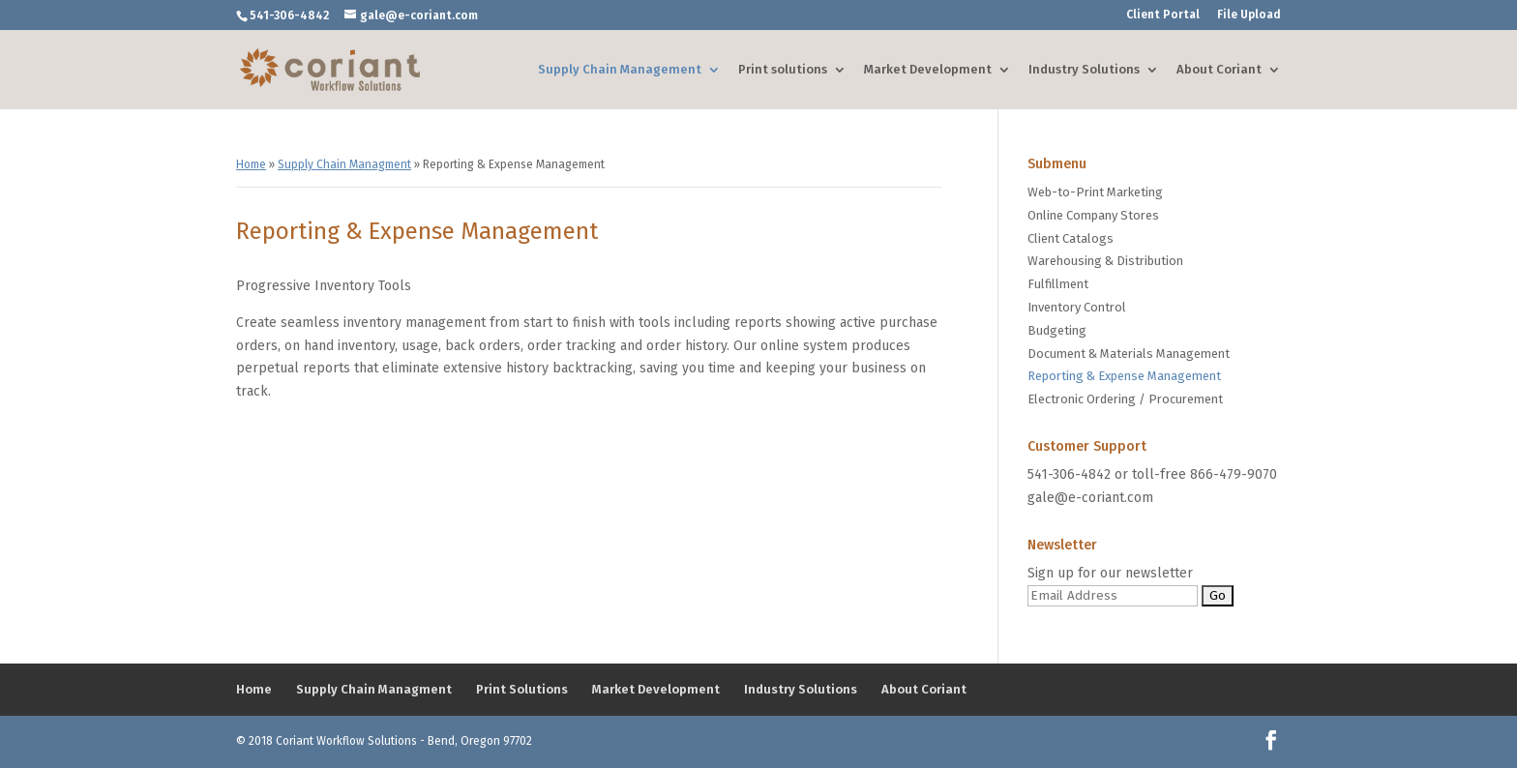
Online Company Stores (1093, 215)
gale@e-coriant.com (1090, 497)
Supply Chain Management (619, 69)
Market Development (928, 69)
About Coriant (1219, 69)
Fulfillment (1057, 284)
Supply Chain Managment (344, 164)
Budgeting (1056, 330)
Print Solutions (522, 689)
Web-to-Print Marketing (1095, 192)
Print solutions (782, 69)
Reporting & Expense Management (1124, 376)
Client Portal (1163, 15)
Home (251, 164)
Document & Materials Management (1128, 353)
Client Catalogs (1070, 238)
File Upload (1249, 15)
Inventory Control (1076, 307)
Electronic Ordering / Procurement (1125, 399)
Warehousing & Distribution (1105, 260)
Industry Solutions (1084, 69)
